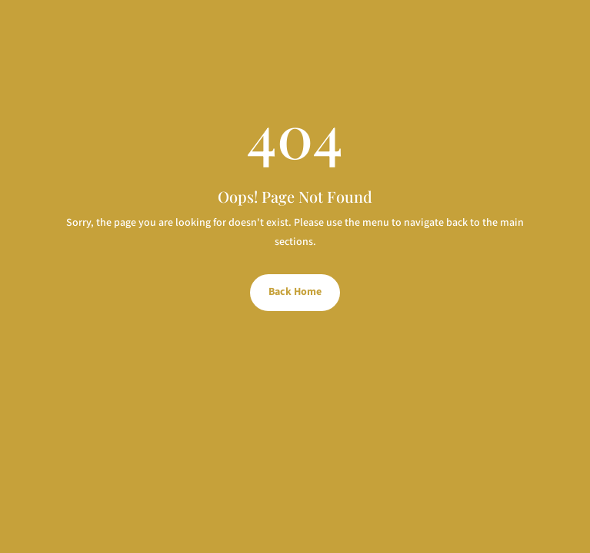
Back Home (295, 292)
